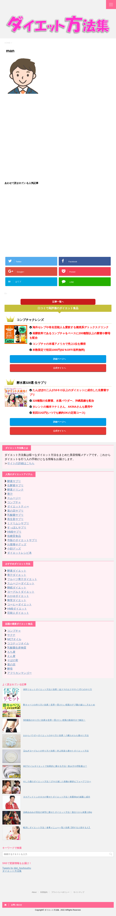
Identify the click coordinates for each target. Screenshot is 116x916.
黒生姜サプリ (15, 519)
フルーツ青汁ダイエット (22, 579)
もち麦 (11, 651)
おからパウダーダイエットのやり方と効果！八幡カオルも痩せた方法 (56, 735)
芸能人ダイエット (18, 612)
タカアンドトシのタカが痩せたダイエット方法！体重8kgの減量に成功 (56, 797)
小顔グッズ (14, 548)
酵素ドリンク (15, 489)
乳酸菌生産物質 (16, 647)
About (34, 892)
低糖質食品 (14, 536)
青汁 (10, 493)
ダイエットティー (18, 506)
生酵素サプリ (15, 485)
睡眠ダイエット (16, 587)
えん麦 (11, 656)
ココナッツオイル (18, 643)
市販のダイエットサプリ (22, 540)
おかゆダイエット (18, 596)
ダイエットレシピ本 (19, 552)
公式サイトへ (59, 368)
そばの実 (12, 660)
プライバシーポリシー (60, 892)
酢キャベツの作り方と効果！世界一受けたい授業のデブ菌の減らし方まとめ (59, 705)
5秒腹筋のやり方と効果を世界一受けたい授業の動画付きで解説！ (54, 720)
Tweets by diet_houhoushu (16, 868)
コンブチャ (14, 502)
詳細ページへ (59, 359)
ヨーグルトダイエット (20, 591)
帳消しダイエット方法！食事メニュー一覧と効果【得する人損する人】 (57, 827)
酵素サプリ (14, 481)
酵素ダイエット (16, 570)
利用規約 (44, 892)
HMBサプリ (14, 531)
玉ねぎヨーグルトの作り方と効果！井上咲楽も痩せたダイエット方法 (56, 751)
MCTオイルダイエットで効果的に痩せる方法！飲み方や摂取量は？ (55, 766)
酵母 (10, 668)
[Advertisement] (58, 118)
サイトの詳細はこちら (20, 463)
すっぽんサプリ (16, 527)
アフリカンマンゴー (19, 672)
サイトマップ (78, 892)
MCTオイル (14, 639)
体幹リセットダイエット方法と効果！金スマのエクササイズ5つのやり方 (57, 689)
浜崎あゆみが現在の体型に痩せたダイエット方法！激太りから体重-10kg (57, 812)
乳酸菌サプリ (15, 514)
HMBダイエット (17, 608)
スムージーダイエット (20, 583)
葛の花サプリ (15, 510)
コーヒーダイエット (19, 604)
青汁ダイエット (16, 575)
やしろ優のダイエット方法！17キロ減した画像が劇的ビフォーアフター (57, 781)
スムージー (14, 498)
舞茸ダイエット (16, 600)
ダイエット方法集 (12, 871)
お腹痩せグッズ (16, 544)
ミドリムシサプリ (18, 523)
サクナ (11, 635)
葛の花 (11, 664)
